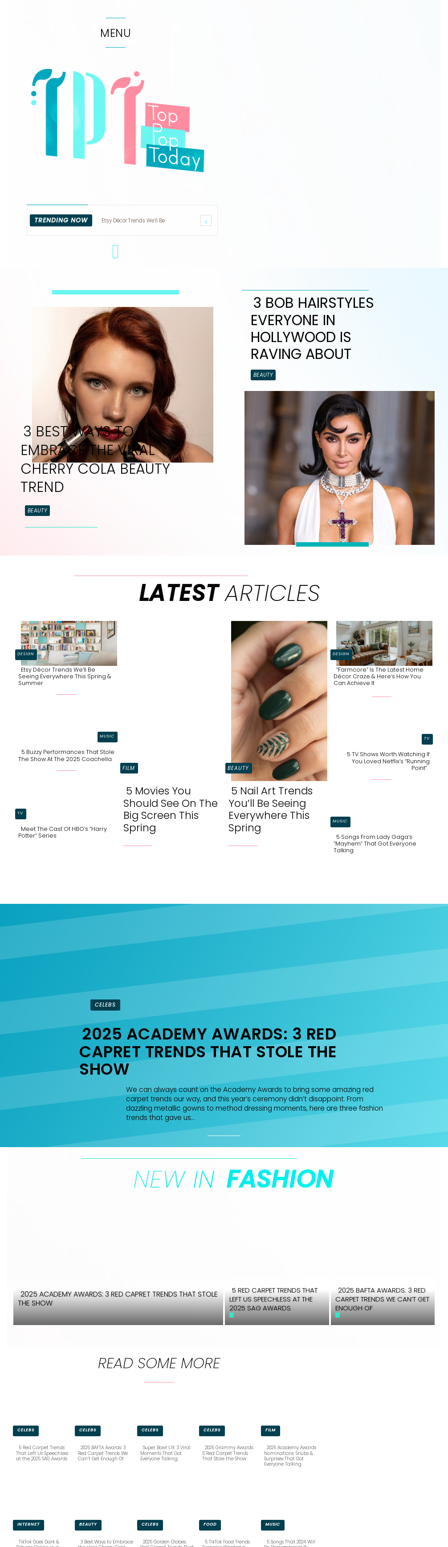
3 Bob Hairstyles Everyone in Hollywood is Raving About (313, 328)
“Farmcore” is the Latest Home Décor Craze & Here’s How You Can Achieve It (379, 676)
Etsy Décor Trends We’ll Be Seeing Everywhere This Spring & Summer (64, 676)
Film (128, 768)
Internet (28, 1524)
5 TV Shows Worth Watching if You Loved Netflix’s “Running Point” (388, 760)
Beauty (37, 510)
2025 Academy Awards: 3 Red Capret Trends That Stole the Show (208, 1051)
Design (25, 654)
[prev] (206, 220)
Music (107, 736)
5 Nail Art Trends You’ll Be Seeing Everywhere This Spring (270, 809)
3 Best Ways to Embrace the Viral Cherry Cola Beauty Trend (95, 459)
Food (210, 1524)
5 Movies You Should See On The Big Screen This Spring (170, 809)
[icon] (115, 256)
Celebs (105, 1004)
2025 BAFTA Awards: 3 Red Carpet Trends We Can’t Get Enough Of (102, 1453)
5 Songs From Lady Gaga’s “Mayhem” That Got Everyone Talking (375, 843)
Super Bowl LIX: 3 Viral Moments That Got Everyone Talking (165, 1453)
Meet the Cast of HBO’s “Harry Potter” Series (62, 832)
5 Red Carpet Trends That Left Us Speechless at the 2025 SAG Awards (41, 1453)
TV (20, 812)
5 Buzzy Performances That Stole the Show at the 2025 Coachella (66, 755)
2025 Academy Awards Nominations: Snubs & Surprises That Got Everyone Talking (290, 1455)
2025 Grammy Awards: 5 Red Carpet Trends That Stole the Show (228, 1453)
